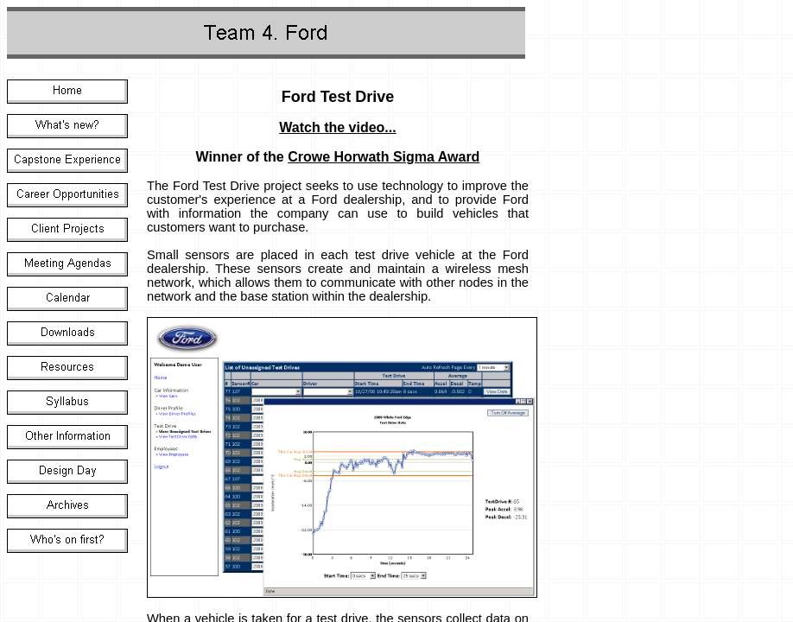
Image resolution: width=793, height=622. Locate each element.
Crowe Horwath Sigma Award (383, 156)
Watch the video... (337, 127)
